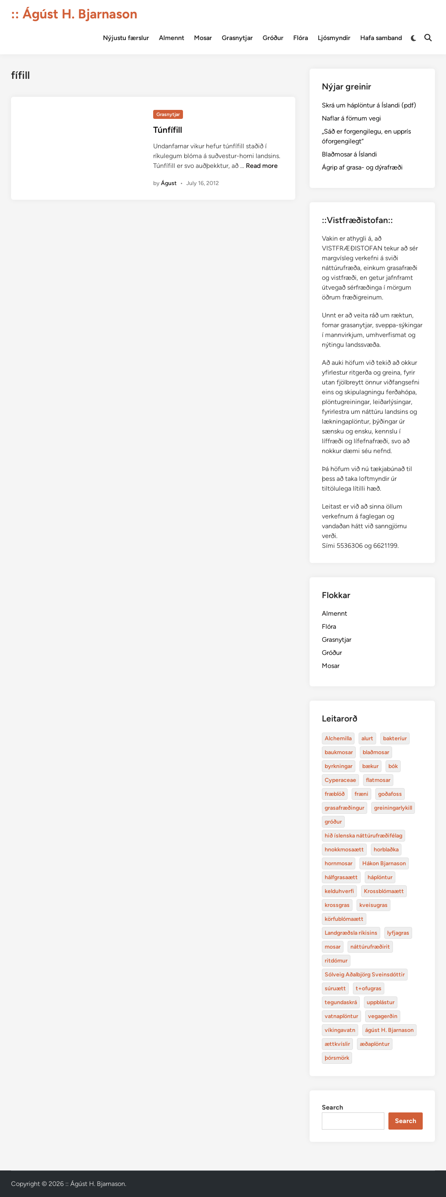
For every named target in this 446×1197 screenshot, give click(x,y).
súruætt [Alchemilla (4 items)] (335, 988)
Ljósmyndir (334, 38)
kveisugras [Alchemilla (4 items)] (373, 905)
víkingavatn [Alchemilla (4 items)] (340, 1030)
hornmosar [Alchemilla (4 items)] (338, 863)
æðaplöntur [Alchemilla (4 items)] (375, 1044)
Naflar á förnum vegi (351, 118)
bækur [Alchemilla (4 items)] (370, 766)
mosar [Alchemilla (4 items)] (333, 946)
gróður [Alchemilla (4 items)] (333, 821)
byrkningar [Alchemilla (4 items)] (338, 766)
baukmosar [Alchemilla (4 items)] (339, 752)
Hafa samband (381, 38)
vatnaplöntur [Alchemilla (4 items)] (341, 1016)
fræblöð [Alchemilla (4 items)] (335, 794)
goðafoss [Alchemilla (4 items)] (390, 794)
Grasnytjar (237, 38)
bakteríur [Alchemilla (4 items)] (395, 738)
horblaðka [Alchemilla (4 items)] (386, 849)
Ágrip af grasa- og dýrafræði (362, 167)
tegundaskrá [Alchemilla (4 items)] (341, 1002)
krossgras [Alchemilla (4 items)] (337, 905)
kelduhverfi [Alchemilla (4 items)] (339, 891)
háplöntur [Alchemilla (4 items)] (380, 877)
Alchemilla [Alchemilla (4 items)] (338, 738)
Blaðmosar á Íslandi (349, 154)
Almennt (171, 38)
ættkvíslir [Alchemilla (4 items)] (337, 1044)
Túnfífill (167, 130)
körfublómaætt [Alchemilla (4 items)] (344, 919)
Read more (262, 166)
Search (332, 1107)
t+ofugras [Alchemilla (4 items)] (368, 988)
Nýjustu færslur (126, 38)
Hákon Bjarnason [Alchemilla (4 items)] (384, 863)
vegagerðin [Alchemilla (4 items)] (382, 1016)
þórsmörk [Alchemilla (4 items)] (337, 1057)
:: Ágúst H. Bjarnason (74, 14)
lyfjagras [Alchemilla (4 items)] (398, 932)
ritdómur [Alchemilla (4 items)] (336, 960)
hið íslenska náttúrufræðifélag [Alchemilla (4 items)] (363, 835)
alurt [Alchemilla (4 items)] (367, 738)
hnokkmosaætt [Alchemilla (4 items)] (344, 849)
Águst (168, 183)
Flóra (300, 38)
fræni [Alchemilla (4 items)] (361, 794)
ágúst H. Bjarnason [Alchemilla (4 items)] (389, 1030)
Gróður (273, 38)
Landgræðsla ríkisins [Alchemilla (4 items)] (351, 932)
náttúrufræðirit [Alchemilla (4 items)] (370, 946)
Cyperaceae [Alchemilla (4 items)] (340, 780)
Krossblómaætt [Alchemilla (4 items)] (384, 891)
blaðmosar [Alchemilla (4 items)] (376, 752)
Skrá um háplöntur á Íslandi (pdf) (369, 105)
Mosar (203, 38)
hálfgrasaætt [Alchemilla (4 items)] (341, 877)
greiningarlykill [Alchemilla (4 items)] (393, 807)
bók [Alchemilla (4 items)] (393, 766)
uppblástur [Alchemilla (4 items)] (381, 1002)
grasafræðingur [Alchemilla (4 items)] (344, 807)
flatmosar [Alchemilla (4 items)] (378, 780)
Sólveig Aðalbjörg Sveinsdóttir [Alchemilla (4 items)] (365, 974)
